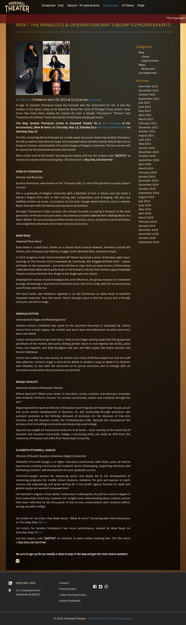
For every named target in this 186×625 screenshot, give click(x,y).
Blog (19, 99)
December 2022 (148, 86)
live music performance (111, 127)
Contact (64, 583)
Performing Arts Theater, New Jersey (110, 618)
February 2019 (148, 221)
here (44, 522)
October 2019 (147, 188)
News (28, 99)
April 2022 (145, 115)
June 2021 (145, 139)
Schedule (48, 5)
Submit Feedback (70, 600)
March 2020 (146, 168)
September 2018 (149, 242)
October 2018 (147, 238)
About (71, 5)
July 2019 (144, 201)
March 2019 (146, 217)
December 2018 (148, 230)
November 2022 (149, 90)
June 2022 (145, 106)
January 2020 (147, 176)
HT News (128, 5)
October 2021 (147, 131)
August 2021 (146, 135)
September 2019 (149, 193)
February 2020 (148, 172)
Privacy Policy (67, 589)
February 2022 (148, 123)
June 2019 (145, 205)
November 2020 (149, 152)
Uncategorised (148, 72)
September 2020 (149, 160)
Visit (61, 5)
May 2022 (145, 111)
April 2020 (145, 164)
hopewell (94, 99)
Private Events (89, 5)
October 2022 (147, 94)
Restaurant (110, 5)
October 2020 (147, 156)
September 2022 (149, 98)
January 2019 (147, 225)
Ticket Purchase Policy (72, 594)
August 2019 (146, 197)
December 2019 (148, 180)
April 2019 (145, 213)
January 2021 (147, 148)
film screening (111, 123)
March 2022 (146, 119)
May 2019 (145, 209)
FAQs (140, 5)
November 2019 (149, 184)
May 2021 (145, 143)
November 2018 (149, 233)
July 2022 (144, 102)
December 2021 (148, 127)
